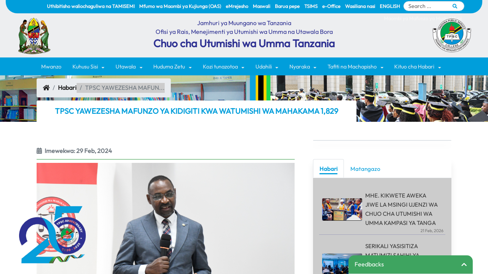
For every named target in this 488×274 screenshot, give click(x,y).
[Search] (433, 6)
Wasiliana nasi (360, 6)
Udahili (263, 66)
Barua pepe (287, 6)
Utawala (126, 66)
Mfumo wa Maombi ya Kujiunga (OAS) (180, 6)
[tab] (328, 168)
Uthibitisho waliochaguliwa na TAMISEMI (91, 6)
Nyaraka (299, 66)
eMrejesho (237, 6)
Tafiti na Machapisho (352, 66)
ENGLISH (390, 6)
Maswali (261, 6)
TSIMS (311, 6)
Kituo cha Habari (414, 66)
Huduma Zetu (169, 66)
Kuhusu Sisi (85, 66)
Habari (67, 87)
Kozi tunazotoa (220, 66)
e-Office (331, 6)
